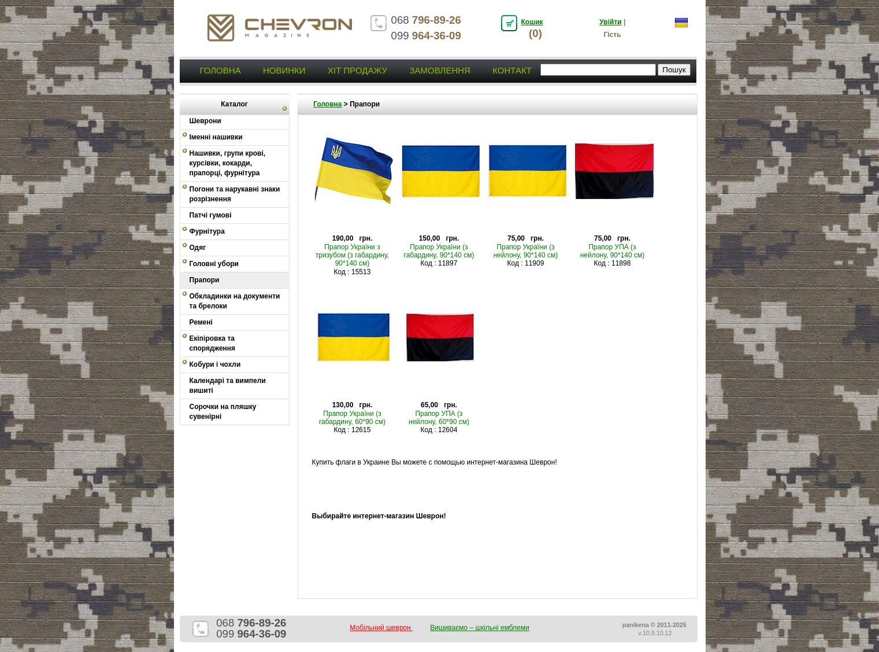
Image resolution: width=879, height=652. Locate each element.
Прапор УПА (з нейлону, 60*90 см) (439, 418)
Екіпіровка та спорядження (213, 343)
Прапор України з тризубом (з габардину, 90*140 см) (352, 255)
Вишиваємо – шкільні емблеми (479, 628)
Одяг (198, 248)
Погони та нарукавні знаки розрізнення (235, 194)
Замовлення (439, 70)
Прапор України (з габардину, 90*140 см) (439, 251)
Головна (220, 70)
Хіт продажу (357, 70)
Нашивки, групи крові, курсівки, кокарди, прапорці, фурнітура (228, 163)
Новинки (284, 70)
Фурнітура (207, 231)
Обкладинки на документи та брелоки (235, 301)
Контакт (512, 70)
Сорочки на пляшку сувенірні (223, 412)
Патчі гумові (211, 215)
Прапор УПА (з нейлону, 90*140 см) (612, 251)
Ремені (201, 322)
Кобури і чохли (215, 364)
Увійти (610, 22)
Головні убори (214, 264)
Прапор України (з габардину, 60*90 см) (352, 418)
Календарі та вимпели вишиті (228, 386)
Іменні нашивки (216, 137)
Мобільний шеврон (381, 628)
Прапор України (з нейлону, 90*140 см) (526, 251)
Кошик (532, 22)
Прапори (205, 280)
